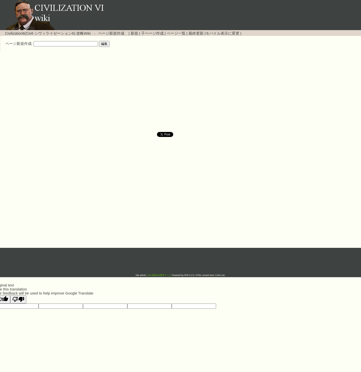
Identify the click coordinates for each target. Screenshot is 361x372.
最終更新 (196, 33)
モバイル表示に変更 (222, 33)
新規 (134, 33)
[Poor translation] (18, 299)
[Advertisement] (138, 92)
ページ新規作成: (19, 44)
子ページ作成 (152, 33)
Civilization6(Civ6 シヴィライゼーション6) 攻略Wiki (48, 33)
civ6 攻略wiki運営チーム (159, 275)
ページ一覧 (176, 33)
